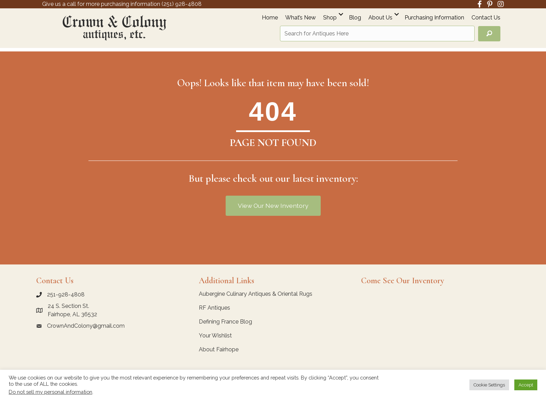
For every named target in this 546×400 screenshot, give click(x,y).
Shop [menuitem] (330, 18)
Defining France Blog (225, 321)
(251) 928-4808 (182, 4)
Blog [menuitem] (355, 18)
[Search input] (377, 33)
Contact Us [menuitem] (485, 18)
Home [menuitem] (270, 18)
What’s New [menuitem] (300, 18)
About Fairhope (219, 349)
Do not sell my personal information (50, 392)
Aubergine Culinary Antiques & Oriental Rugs (255, 294)
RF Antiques (214, 307)
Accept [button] (525, 384)
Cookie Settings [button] (489, 384)
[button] (341, 14)
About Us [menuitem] (380, 18)
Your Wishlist (215, 335)
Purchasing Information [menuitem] (434, 18)
